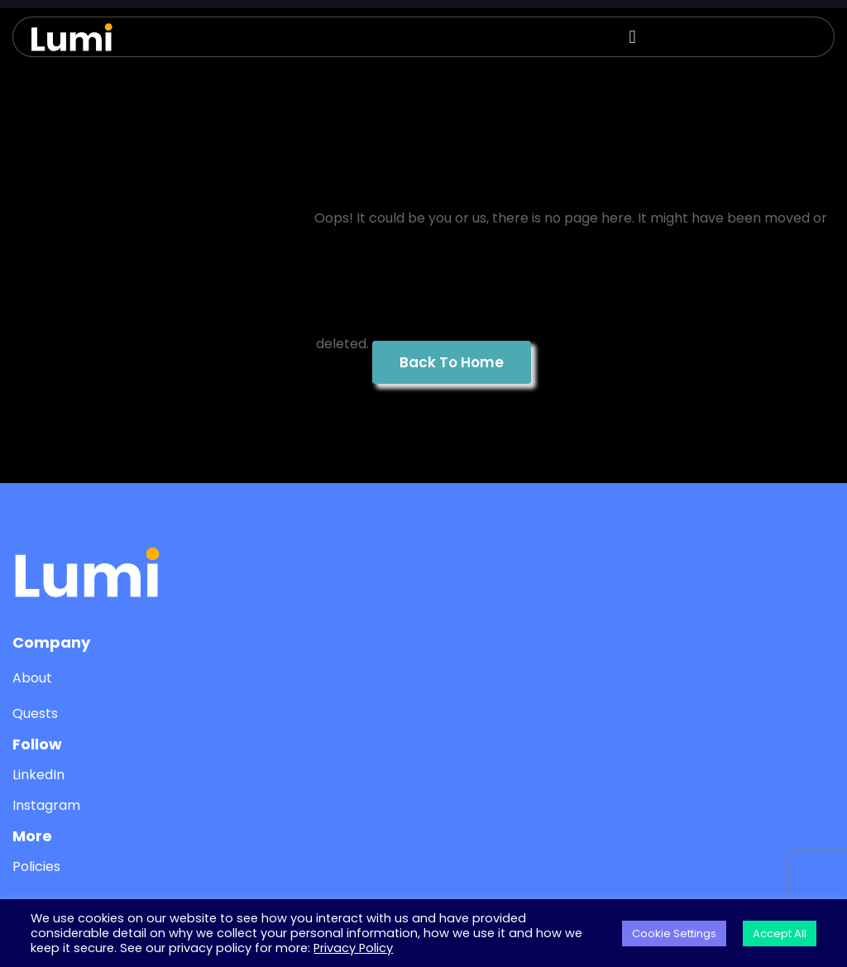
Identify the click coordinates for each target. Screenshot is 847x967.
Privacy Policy (353, 948)
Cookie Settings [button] (674, 933)
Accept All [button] (779, 933)
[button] (637, 37)
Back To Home (452, 362)
